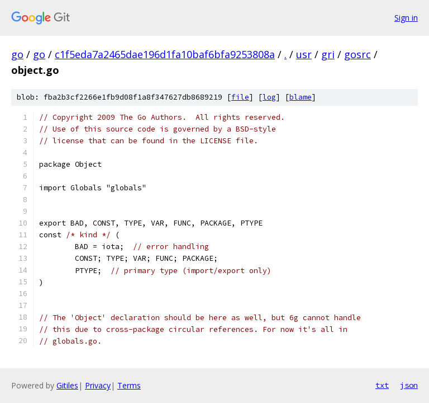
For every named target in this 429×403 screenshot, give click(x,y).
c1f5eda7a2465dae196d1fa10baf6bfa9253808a (165, 54)
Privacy (98, 385)
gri (328, 54)
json (409, 385)
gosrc (357, 54)
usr (304, 54)
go (17, 54)
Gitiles (67, 385)
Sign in (406, 17)
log (269, 97)
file (240, 97)
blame (300, 97)
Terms (129, 385)
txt (382, 385)
